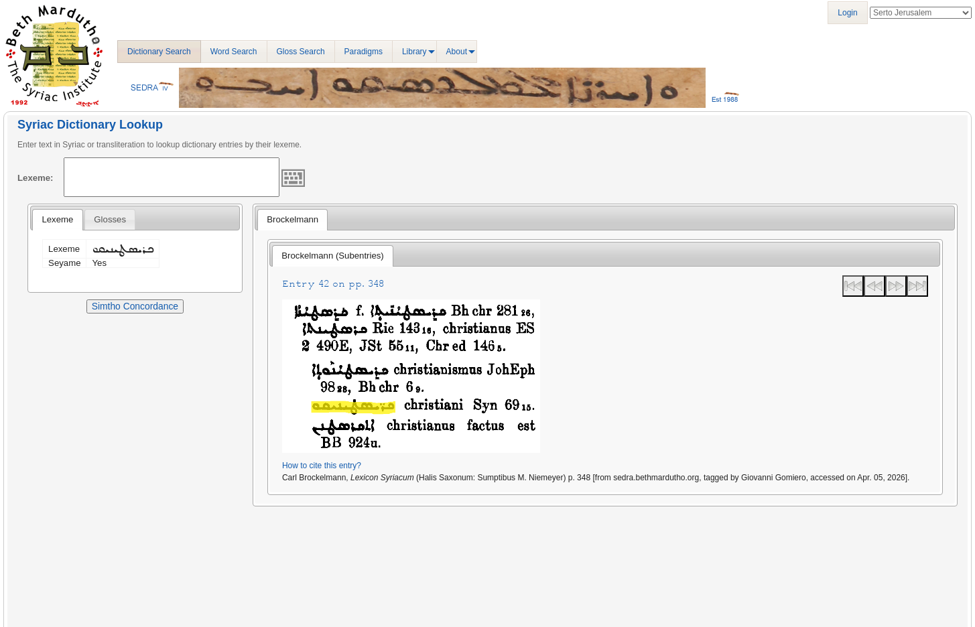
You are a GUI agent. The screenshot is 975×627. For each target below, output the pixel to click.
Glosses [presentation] (110, 219)
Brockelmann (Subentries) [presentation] (332, 256)
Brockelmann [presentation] (292, 219)
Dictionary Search (159, 51)
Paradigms (363, 51)
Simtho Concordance (135, 306)
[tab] (57, 219)
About (456, 51)
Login (847, 12)
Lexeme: (35, 178)
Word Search (233, 51)
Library (414, 51)
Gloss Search (301, 51)
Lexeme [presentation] (57, 219)
